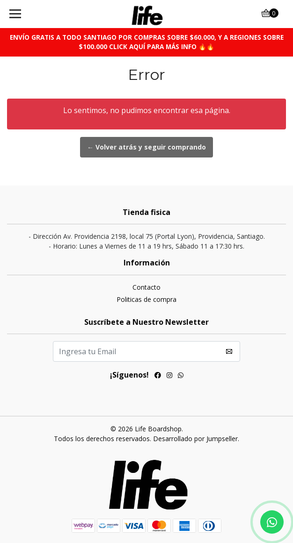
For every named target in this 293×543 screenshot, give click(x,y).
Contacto (146, 287)
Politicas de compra (146, 299)
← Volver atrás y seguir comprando (146, 147)
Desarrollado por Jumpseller (195, 438)
